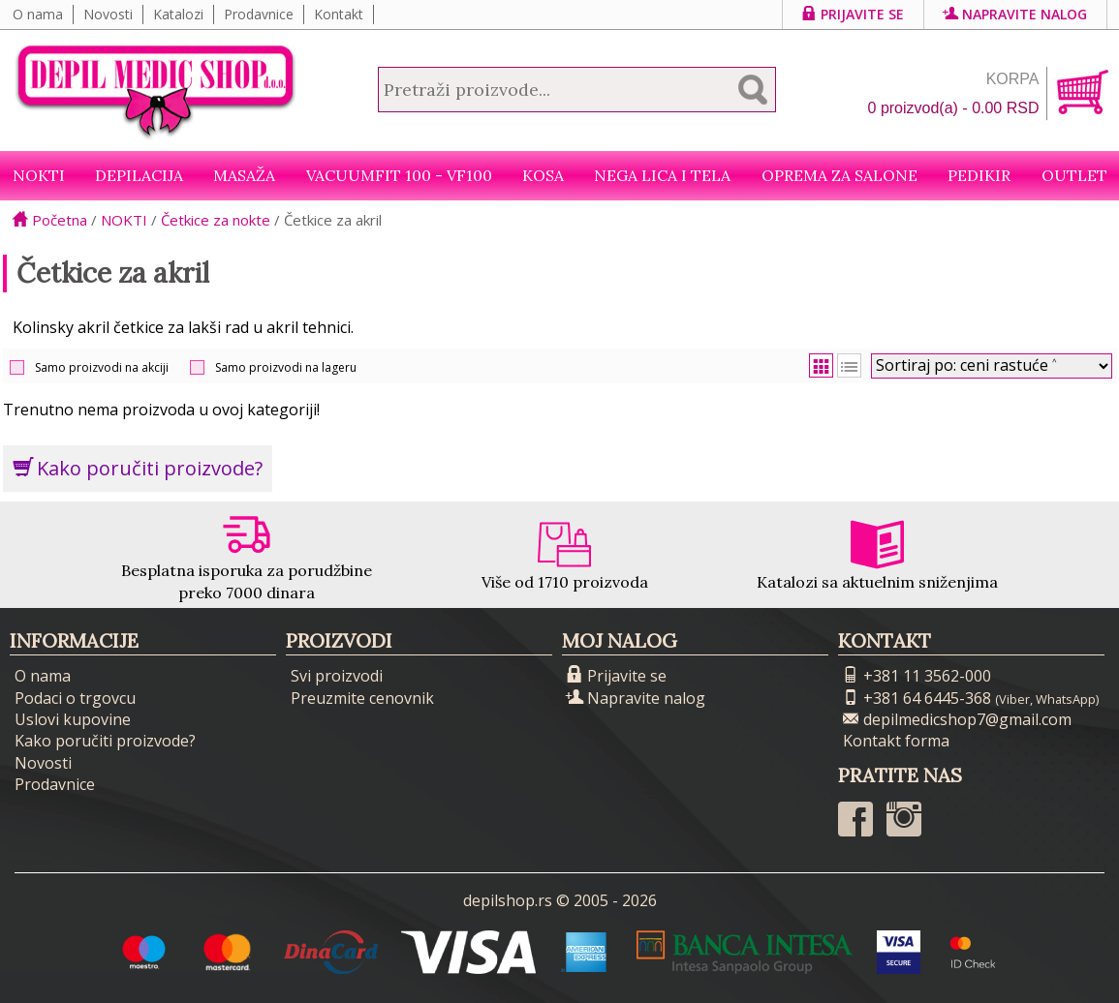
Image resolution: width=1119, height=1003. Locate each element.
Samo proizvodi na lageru (286, 367)
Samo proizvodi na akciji (102, 367)
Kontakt (338, 14)
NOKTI (39, 175)
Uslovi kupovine (73, 719)
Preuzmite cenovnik (362, 698)
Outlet (1074, 175)
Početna (50, 219)
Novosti (108, 14)
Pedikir (979, 175)
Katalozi (178, 14)
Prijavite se (853, 14)
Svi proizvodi (337, 675)
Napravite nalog (1015, 14)
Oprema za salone (839, 175)
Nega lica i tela (662, 175)
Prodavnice (259, 14)
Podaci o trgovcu (75, 698)
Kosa (543, 175)
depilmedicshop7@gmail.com (957, 719)
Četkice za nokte (215, 219)
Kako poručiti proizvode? (138, 468)
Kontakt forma (896, 740)
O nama (38, 14)
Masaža (244, 175)
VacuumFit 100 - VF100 (399, 175)
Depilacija (139, 175)
